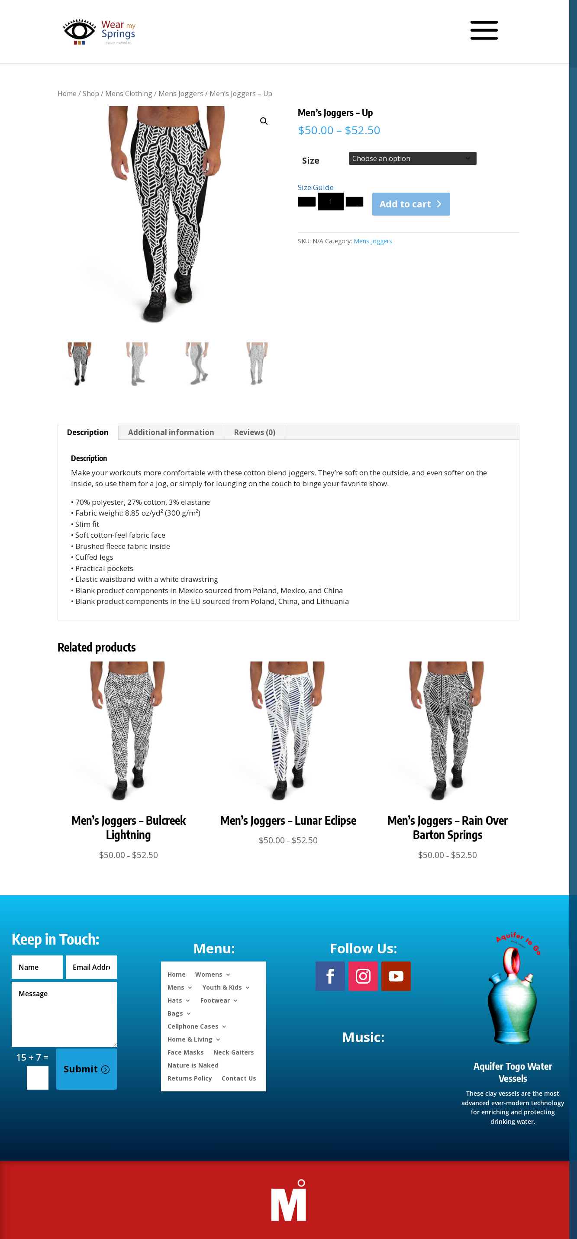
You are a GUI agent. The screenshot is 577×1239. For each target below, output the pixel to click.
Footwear (215, 999)
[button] (264, 121)
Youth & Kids (222, 987)
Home (67, 93)
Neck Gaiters (233, 1051)
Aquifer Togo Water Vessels (513, 1072)
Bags (175, 1012)
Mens (176, 987)
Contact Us (239, 1077)
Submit (81, 1069)
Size (310, 160)
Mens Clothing (128, 93)
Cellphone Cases (193, 1025)
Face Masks (186, 1051)
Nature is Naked (193, 1064)
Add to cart (405, 204)
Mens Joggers (180, 93)
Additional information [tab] (171, 432)
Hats (175, 999)
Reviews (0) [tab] (254, 432)
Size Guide (316, 187)
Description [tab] (88, 432)
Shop (91, 93)
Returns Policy (190, 1077)
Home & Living (190, 1038)
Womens (208, 974)
